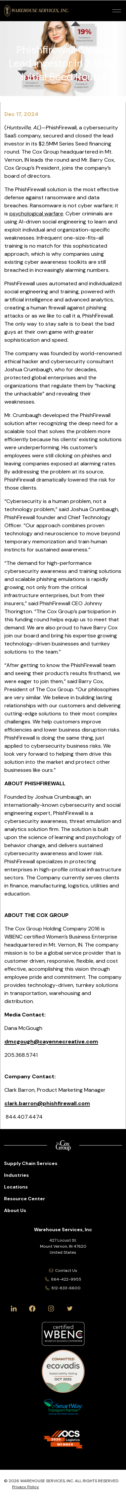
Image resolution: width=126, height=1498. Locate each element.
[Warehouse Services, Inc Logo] (36, 11)
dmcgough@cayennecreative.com (51, 1041)
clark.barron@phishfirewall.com (47, 1103)
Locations (16, 1187)
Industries (16, 1175)
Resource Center (24, 1199)
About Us (15, 1210)
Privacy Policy (25, 1487)
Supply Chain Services (30, 1163)
